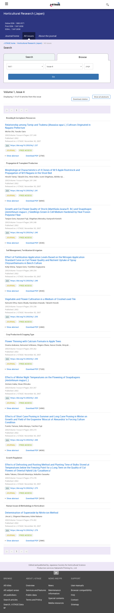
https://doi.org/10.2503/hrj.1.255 (24, 316)
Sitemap (75, 604)
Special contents (56, 598)
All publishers (10, 595)
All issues (29, 35)
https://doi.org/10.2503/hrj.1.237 (24, 145)
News (51, 585)
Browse (83, 57)
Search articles (11, 599)
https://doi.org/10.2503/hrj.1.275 (24, 488)
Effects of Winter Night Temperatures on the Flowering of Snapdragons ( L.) (42, 379)
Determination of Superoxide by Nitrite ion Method (31, 512)
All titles (7, 585)
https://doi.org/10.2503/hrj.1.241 (24, 190)
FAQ (73, 595)
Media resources (56, 603)
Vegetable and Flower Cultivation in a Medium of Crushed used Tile (40, 299)
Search (29, 57)
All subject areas (11, 590)
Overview (30, 585)
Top (56, 573)
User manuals (77, 585)
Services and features (36, 590)
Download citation (80, 99)
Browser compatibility (81, 590)
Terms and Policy (34, 599)
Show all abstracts (101, 97)
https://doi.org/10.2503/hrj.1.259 (24, 359)
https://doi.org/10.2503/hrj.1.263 (24, 397)
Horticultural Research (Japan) (29, 43)
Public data (31, 595)
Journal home (12, 35)
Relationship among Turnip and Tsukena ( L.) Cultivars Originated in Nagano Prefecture (48, 126)
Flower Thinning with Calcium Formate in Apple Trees (33, 341)
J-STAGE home (9, 43)
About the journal (47, 35)
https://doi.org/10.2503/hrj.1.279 (24, 530)
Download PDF (32, 155)
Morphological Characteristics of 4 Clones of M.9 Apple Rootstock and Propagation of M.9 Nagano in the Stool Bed (42, 171)
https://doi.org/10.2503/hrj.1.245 (24, 232)
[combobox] (25, 66)
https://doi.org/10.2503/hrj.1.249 (24, 280)
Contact (74, 599)
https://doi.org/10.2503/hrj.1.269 (24, 440)
